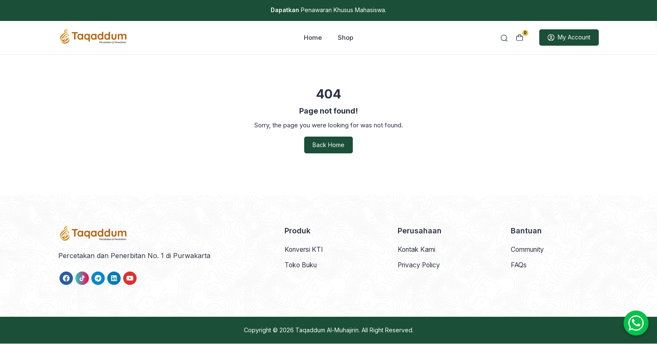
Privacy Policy (420, 265)
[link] (66, 278)
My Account (569, 38)
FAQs (519, 265)
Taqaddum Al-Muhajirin (327, 330)
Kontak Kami (417, 250)
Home (313, 38)
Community (529, 250)
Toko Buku (302, 265)
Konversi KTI (305, 250)
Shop (345, 38)
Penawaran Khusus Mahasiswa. (328, 9)
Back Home (328, 145)
